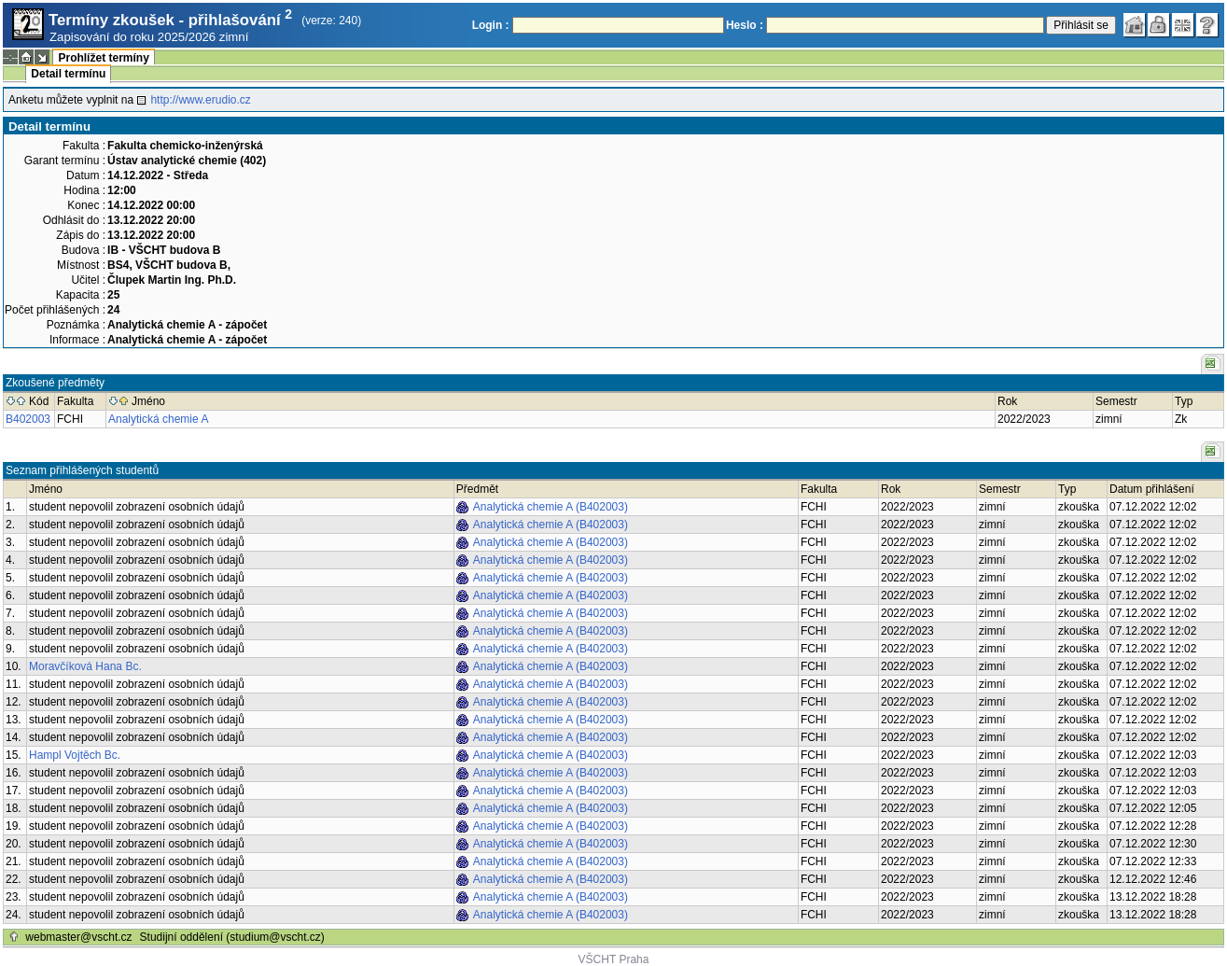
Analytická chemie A (158, 419)
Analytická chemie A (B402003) (550, 506)
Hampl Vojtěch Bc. (74, 755)
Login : (490, 25)
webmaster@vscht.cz (78, 937)
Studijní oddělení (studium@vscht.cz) (232, 937)
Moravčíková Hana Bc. (85, 666)
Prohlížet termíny (103, 57)
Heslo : (744, 25)
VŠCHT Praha (614, 959)
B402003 (28, 419)
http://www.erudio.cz (200, 99)
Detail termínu (68, 73)
